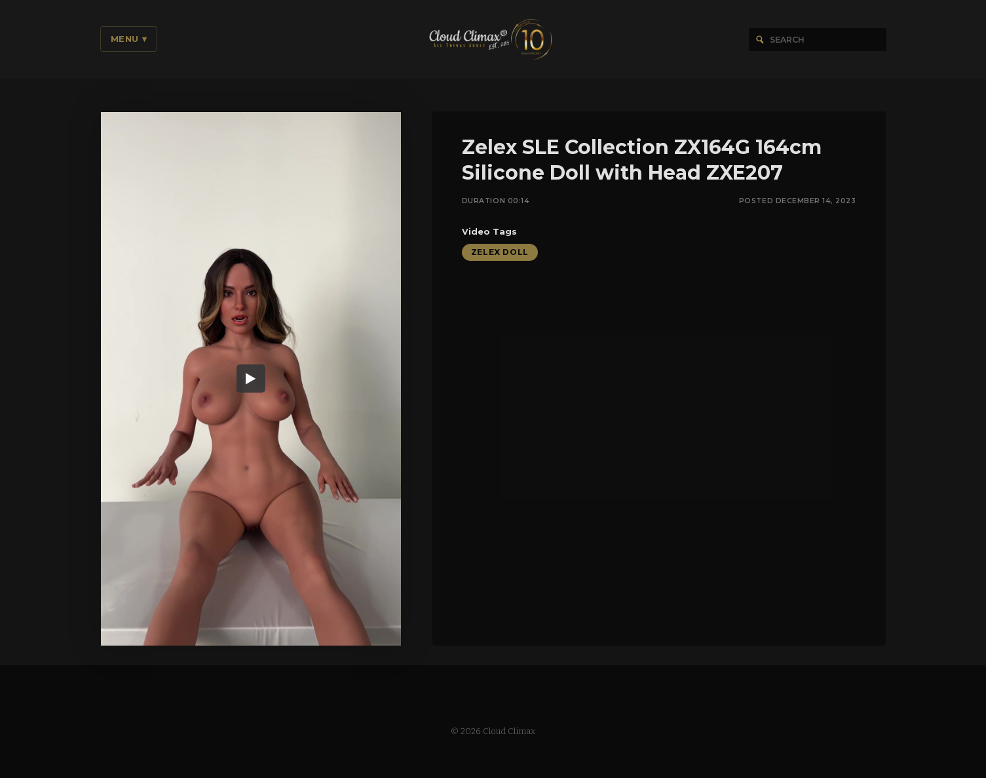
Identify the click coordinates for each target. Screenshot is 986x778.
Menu (129, 38)
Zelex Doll (500, 253)
